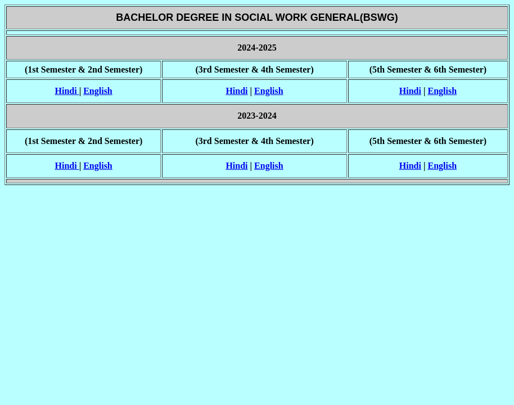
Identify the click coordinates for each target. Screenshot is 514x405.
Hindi (67, 91)
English (97, 91)
